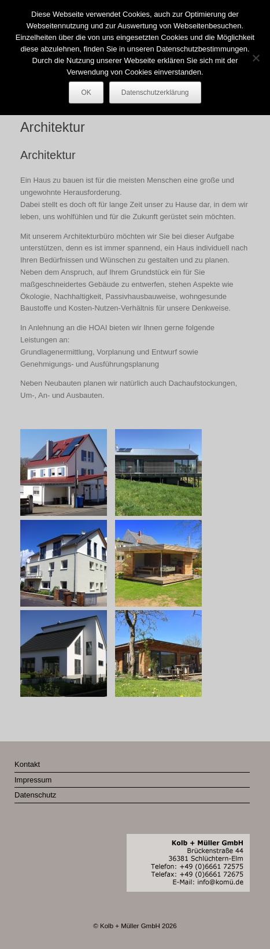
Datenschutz (35, 795)
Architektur (48, 155)
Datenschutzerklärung (155, 92)
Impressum (32, 780)
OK (86, 92)
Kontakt (27, 764)
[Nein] (255, 58)
